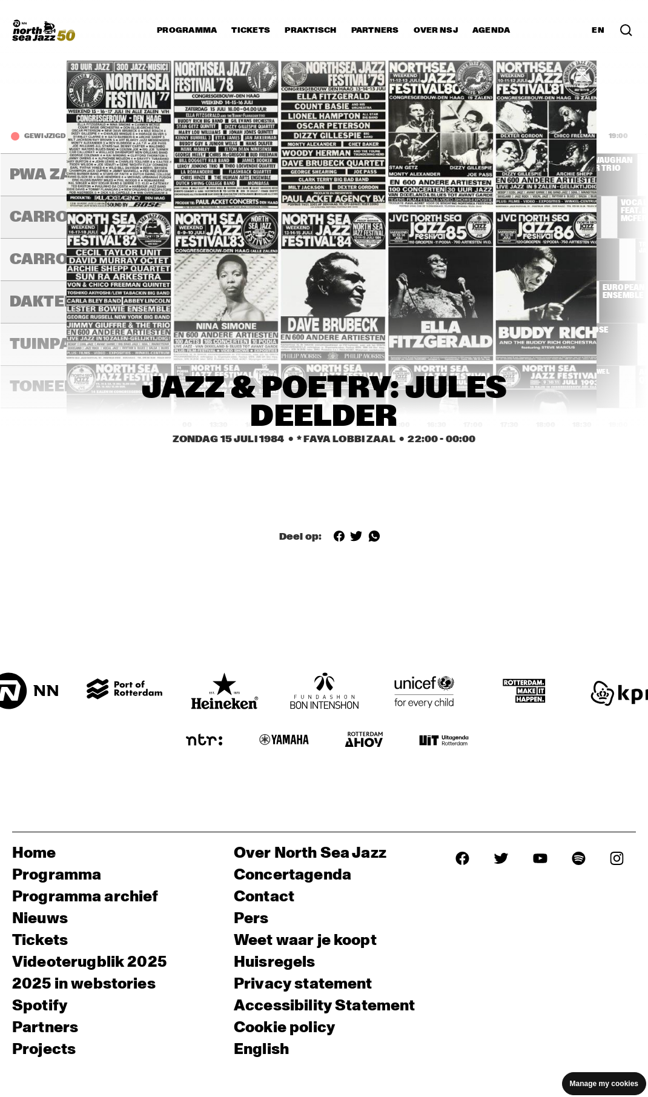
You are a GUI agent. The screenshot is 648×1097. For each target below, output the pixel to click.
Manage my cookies (604, 1083)
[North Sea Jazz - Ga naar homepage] (43, 30)
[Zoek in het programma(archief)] (626, 30)
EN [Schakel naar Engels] (598, 30)
